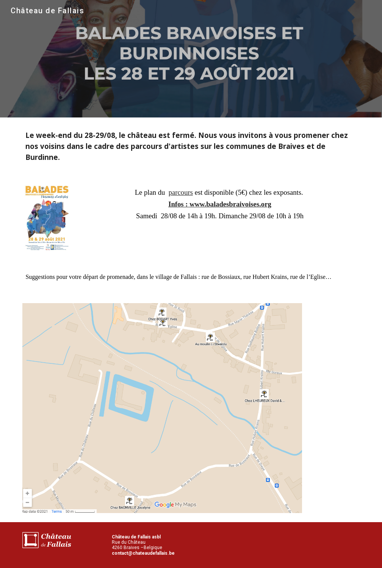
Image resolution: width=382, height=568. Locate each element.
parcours (181, 192)
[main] (190, 146)
